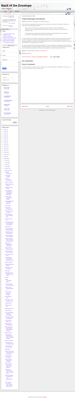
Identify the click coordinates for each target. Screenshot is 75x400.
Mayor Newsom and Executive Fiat (9, 215)
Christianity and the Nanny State (9, 343)
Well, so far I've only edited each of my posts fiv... (8, 365)
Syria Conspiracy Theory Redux (9, 236)
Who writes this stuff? (9, 42)
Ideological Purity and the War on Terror (9, 274)
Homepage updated (7, 176)
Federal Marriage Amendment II (9, 229)
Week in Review (9, 182)
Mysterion (6, 92)
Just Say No (8, 205)
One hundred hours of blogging (8, 293)
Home (5, 11)
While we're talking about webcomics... (8, 244)
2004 (5, 158)
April (6, 166)
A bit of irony (8, 226)
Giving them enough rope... (9, 208)
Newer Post (25, 106)
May (6, 164)
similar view (44, 50)
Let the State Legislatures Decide (8, 198)
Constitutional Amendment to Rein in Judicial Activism (9, 336)
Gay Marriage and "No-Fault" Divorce (9, 202)
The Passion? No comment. (9, 211)
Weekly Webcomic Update (9, 185)
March (6, 168)
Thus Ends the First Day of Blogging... (8, 360)
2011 (5, 152)
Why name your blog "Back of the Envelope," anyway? (9, 328)
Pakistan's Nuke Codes (9, 188)
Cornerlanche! (8, 303)
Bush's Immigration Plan (8, 281)
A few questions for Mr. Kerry (8, 346)
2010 (5, 154)
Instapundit (7, 104)
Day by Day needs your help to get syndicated (9, 352)
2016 (5, 142)
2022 (5, 134)
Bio (11, 11)
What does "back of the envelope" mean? (8, 34)
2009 (5, 156)
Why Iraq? (7, 270)
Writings (17, 11)
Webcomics (7, 349)
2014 (5, 146)
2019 (5, 136)
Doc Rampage (7, 113)
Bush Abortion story (8, 297)
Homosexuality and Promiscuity (9, 284)
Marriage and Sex (9, 308)
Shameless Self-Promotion (9, 268)
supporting (24, 25)
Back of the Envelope (16, 5)
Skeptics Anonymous (8, 173)
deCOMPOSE (7, 96)
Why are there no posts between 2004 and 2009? (8, 40)
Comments (6, 80)
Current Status (8, 310)
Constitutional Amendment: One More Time (9, 259)
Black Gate (6, 87)
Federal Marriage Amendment (9, 232)
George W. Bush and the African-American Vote (9, 240)
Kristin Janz (7, 108)
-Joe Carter (10, 26)
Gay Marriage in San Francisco (9, 251)
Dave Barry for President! (8, 356)
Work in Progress (9, 340)
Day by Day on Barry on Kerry (9, 248)
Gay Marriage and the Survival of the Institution (9, 223)
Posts (5, 77)
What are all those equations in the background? (9, 37)
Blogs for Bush (8, 332)
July (6, 160)
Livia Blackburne (8, 100)
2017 (5, 140)
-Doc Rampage (11, 23)
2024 (5, 129)
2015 (5, 144)
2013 (5, 148)
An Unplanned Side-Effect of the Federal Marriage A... (8, 192)
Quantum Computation (8, 179)
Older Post (70, 106)
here (48, 21)
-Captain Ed (11, 17)
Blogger (44, 397)
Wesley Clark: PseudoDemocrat (9, 288)
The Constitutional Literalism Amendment (9, 314)
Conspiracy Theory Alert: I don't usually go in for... (9, 371)
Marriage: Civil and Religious (9, 324)
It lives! (6, 277)
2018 (5, 138)
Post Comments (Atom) (50, 110)
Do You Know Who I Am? (8, 321)
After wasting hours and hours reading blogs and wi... (9, 384)
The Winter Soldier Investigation (9, 317)
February (7, 170)
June (6, 162)
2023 (5, 131)
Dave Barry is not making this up (9, 300)
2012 (5, 150)
